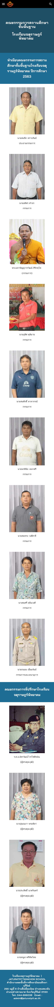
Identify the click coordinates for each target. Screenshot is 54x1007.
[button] (3, 4)
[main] (27, 30)
